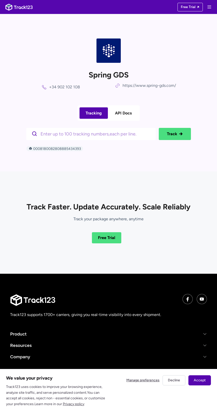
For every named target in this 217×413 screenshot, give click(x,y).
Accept (200, 380)
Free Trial (106, 237)
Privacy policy (73, 404)
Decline (174, 380)
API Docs (123, 113)
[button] (108, 334)
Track (175, 134)
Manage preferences (143, 380)
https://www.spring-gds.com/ (149, 85)
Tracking (94, 113)
